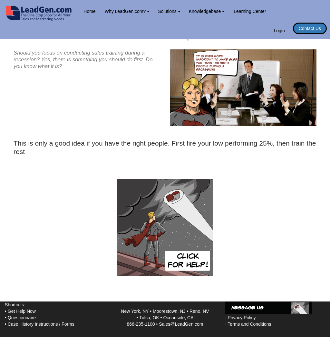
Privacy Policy (242, 317)
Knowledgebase (207, 11)
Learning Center (250, 11)
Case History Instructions (33, 324)
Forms (68, 324)
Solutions (169, 11)
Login (279, 30)
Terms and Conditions (249, 324)
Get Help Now (22, 311)
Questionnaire (22, 317)
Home (89, 11)
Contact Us (310, 28)
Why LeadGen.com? (127, 11)
